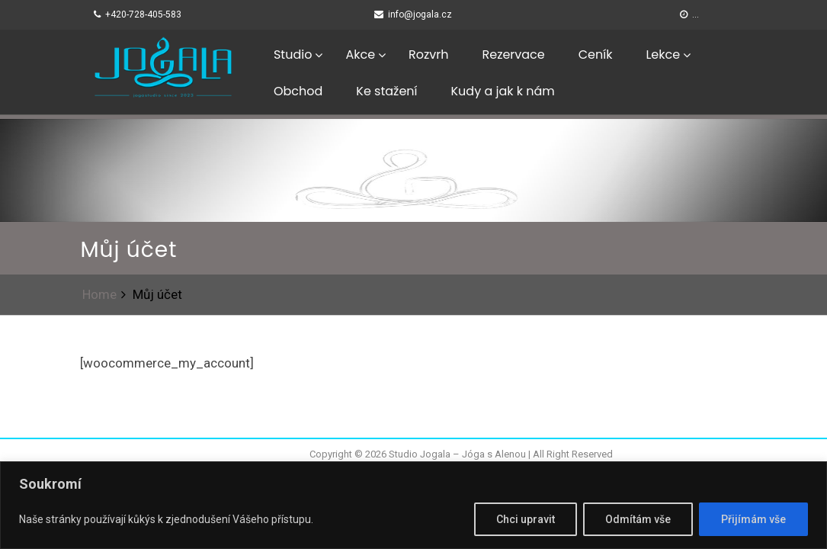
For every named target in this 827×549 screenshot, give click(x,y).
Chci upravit (525, 519)
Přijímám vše (753, 519)
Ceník (596, 54)
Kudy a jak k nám (503, 91)
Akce (360, 54)
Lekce (663, 54)
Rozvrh (428, 54)
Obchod (298, 91)
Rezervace (513, 54)
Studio (293, 54)
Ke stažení (386, 91)
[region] (413, 505)
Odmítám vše (638, 519)
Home (99, 294)
